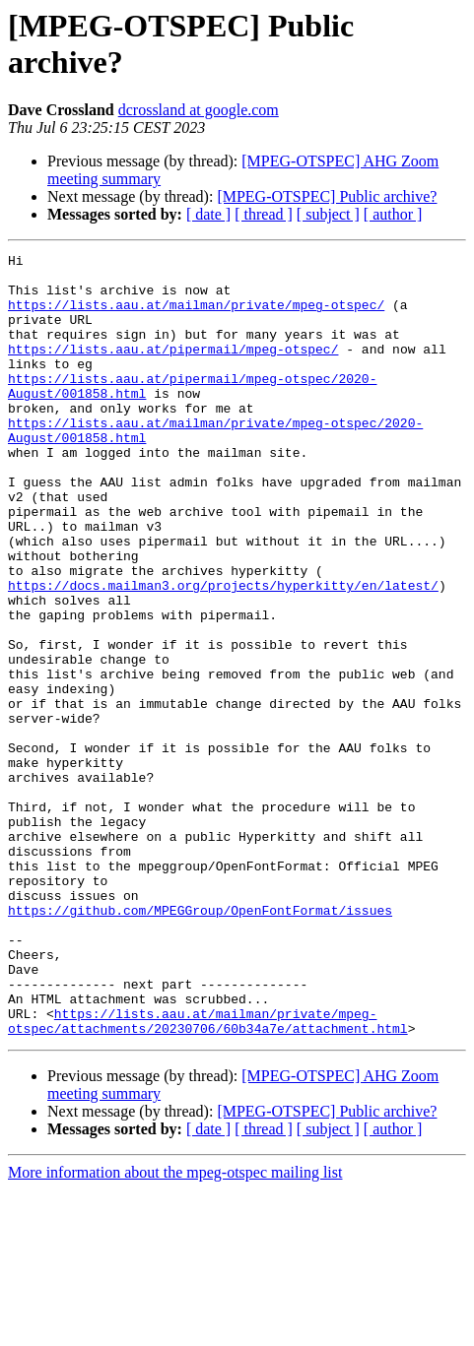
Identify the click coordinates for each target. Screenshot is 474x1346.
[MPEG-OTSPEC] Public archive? (327, 196)
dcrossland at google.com (198, 109)
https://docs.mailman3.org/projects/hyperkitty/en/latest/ (223, 653)
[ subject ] (328, 214)
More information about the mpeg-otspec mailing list (175, 1328)
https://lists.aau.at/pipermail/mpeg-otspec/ (173, 369)
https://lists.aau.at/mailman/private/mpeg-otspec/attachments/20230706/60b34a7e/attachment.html (208, 1175)
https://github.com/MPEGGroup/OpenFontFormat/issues (200, 1043)
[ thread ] (264, 214)
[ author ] (393, 214)
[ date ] (208, 214)
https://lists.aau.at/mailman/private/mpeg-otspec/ (196, 316)
